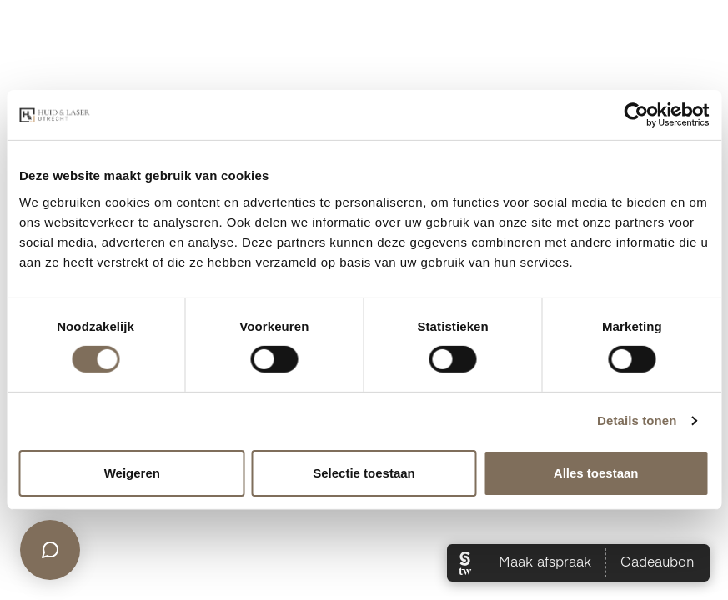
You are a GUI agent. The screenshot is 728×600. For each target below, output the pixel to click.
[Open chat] (50, 550)
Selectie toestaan (364, 473)
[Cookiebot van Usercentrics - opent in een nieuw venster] (636, 115)
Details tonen (636, 420)
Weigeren (132, 473)
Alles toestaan (596, 473)
